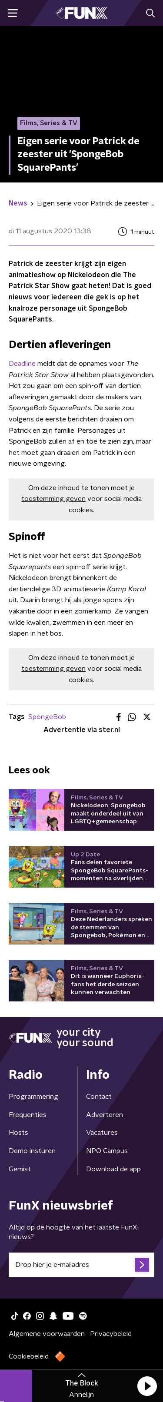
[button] (147, 1386)
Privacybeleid (111, 1333)
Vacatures (102, 1132)
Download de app (113, 1169)
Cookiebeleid (29, 1356)
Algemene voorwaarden (47, 1333)
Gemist (20, 1169)
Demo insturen (32, 1150)
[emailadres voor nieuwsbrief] (81, 1265)
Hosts (18, 1132)
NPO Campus (107, 1150)
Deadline (22, 363)
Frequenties (28, 1114)
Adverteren (104, 1114)
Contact (99, 1096)
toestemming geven (53, 498)
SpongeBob (47, 716)
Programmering (33, 1096)
